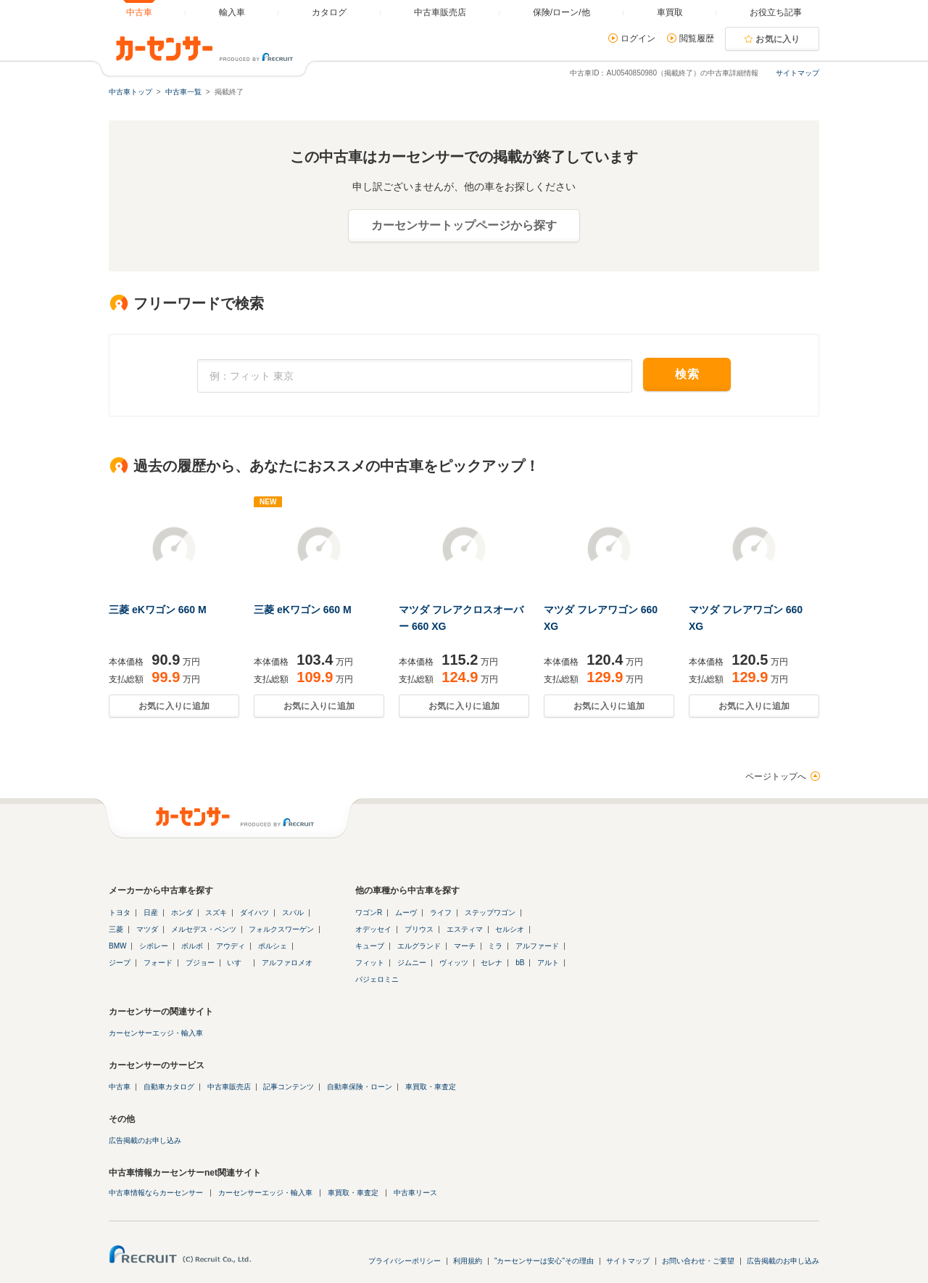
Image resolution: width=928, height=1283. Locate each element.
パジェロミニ (377, 979)
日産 (151, 913)
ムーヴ (406, 913)
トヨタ (119, 913)
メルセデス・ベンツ (203, 929)
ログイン (638, 38)
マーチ (465, 946)
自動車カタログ (169, 1087)
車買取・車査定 (430, 1087)
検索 (687, 374)
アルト (548, 963)
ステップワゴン (490, 913)
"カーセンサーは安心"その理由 (544, 1261)
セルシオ (509, 929)
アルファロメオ (287, 963)
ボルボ (192, 946)
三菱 (116, 929)
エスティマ (465, 929)
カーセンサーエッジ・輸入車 (156, 1033)
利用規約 (467, 1261)
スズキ (216, 913)
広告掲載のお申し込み (145, 1140)
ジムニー (411, 963)
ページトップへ (775, 776)
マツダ (147, 929)
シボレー (153, 946)
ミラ (495, 946)
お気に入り (777, 39)
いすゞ (238, 963)
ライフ (441, 913)
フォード (158, 963)
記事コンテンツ (288, 1087)
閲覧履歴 (696, 38)
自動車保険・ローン (359, 1087)
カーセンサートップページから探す (464, 225)
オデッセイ (373, 929)
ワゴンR (368, 913)
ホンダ (182, 913)
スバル (293, 913)
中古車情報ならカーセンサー (156, 1193)
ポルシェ (272, 946)
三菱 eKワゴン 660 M (158, 609)
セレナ (491, 963)
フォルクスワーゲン (281, 929)
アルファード (537, 946)
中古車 (119, 1087)
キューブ (369, 946)
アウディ (230, 946)
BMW (117, 946)
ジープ (119, 963)
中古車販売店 (229, 1087)
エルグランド (419, 946)
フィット (369, 963)
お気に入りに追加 (174, 706)
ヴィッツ (453, 963)
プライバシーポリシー (404, 1261)
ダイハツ (254, 913)
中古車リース (415, 1193)
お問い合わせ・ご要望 (698, 1261)
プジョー (200, 963)
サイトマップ (797, 73)
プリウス (419, 929)
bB (519, 963)
